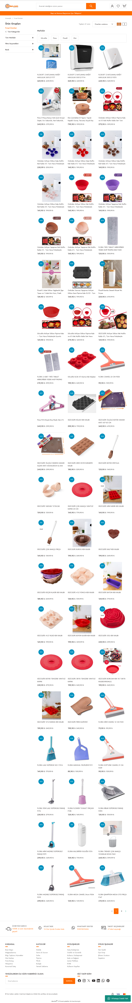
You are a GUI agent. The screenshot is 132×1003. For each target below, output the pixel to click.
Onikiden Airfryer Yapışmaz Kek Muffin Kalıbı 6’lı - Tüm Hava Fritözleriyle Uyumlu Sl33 (112, 205)
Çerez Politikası (72, 961)
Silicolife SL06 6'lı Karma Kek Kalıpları (82, 377)
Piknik (38, 961)
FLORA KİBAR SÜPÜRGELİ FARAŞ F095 (110, 809)
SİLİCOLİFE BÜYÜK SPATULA (108, 463)
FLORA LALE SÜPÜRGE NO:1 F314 (50, 765)
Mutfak (38, 950)
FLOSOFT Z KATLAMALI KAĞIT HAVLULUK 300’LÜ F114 (79, 75)
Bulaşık (38, 963)
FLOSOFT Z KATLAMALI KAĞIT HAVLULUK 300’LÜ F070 (109, 75)
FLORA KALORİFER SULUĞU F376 (80, 851)
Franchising (9, 961)
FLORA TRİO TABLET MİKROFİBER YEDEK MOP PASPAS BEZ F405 (111, 248)
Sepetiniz (101, 958)
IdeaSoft (54, 1001)
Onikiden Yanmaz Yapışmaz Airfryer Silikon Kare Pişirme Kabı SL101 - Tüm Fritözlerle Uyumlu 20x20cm (81, 291)
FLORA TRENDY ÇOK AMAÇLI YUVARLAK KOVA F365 (109, 852)
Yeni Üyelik (102, 950)
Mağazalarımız (10, 952)
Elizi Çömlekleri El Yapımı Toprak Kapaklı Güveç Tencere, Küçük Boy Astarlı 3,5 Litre (80, 119)
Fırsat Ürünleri (18, 18)
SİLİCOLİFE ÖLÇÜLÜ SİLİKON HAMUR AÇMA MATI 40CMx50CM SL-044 (50, 464)
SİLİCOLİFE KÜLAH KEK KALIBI (79, 420)
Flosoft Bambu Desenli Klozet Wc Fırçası (110, 291)
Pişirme (38, 958)
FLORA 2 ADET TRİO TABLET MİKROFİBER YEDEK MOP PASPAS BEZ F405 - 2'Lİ (49, 378)
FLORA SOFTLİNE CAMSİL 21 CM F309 (110, 766)
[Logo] (11, 6)
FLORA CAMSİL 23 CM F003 (109, 377)
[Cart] (124, 6)
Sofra (38, 955)
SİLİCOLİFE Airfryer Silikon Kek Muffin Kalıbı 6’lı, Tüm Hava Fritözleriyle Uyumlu (112, 334)
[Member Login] (112, 6)
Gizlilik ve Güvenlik (74, 952)
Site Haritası (9, 958)
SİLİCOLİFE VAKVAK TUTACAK (48, 506)
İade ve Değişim (73, 958)
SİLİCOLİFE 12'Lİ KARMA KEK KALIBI (50, 722)
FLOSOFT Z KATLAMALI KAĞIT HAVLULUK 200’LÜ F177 (48, 75)
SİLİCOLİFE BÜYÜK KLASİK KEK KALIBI (81, 635)
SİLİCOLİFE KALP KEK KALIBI (108, 549)
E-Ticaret (61, 1001)
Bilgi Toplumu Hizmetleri (14, 955)
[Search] (66, 6)
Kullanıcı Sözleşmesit (74, 955)
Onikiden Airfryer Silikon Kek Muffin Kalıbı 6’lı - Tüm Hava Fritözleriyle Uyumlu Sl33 (81, 205)
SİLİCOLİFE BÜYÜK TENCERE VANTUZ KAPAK (51, 679)
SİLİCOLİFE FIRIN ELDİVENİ (77, 722)
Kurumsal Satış (10, 966)
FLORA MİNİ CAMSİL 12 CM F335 (110, 722)
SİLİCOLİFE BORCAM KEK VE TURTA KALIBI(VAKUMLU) (111, 679)
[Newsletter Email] (40, 981)
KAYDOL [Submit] (69, 981)
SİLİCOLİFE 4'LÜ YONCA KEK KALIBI (81, 592)
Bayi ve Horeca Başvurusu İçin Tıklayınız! (66, 13)
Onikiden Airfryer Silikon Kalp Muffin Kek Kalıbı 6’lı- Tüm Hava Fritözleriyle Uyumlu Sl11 (50, 162)
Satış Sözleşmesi (73, 950)
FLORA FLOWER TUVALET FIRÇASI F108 (81, 809)
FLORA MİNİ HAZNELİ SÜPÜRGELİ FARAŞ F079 (50, 852)
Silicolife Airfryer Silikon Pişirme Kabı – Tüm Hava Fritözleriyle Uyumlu (50, 334)
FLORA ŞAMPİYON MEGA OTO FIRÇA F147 (112, 895)
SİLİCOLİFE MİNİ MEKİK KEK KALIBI (111, 506)
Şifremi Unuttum (104, 955)
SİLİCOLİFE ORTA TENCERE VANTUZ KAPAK (81, 679)
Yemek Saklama (42, 966)
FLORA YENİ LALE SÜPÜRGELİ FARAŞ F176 (51, 809)
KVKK (69, 963)
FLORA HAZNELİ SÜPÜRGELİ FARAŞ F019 (50, 895)
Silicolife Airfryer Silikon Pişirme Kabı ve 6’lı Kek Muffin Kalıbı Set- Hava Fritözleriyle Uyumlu (81, 334)
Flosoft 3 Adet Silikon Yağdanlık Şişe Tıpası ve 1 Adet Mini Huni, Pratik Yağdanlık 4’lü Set (50, 291)
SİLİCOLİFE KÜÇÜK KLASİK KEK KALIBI (51, 592)
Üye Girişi (101, 952)
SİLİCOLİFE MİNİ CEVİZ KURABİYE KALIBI (80, 464)
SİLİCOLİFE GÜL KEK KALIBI (108, 635)
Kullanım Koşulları (73, 966)
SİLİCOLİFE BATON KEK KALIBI (109, 592)
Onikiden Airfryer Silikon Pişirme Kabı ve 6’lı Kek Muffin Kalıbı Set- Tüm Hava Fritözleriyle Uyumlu (111, 119)
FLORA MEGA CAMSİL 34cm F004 (81, 894)
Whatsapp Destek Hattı (118, 998)
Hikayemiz (9, 963)
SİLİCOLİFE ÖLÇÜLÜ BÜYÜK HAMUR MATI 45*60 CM (111, 421)
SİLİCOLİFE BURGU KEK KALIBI (79, 549)
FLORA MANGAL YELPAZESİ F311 (80, 765)
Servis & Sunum (42, 952)
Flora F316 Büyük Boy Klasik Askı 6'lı (50, 420)
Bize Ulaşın (9, 950)
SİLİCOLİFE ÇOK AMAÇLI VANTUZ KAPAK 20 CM (80, 507)
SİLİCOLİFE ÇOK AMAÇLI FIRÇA (49, 549)
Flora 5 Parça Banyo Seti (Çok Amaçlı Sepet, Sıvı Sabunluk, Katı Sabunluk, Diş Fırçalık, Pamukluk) (51, 119)
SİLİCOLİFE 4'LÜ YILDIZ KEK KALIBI (49, 635)
